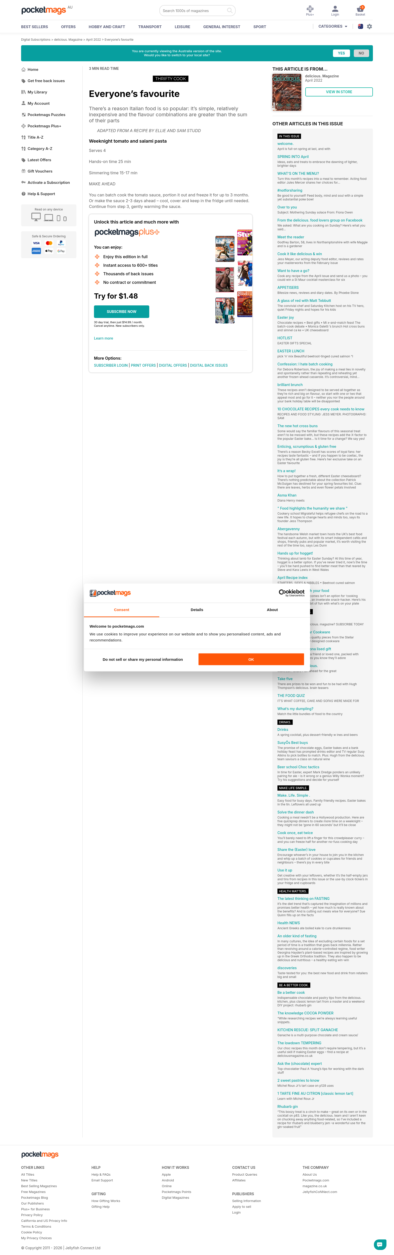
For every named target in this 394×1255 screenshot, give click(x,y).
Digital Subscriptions (36, 39)
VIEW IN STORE (339, 92)
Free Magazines (33, 1192)
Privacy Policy (32, 1215)
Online (167, 1186)
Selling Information (246, 1201)
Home (29, 69)
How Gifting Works (105, 1201)
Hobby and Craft (107, 26)
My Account (35, 103)
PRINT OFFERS (143, 365)
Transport (150, 26)
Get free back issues (43, 80)
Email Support (102, 1180)
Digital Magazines (175, 1197)
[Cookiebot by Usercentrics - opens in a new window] (283, 593)
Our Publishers (32, 1203)
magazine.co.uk (315, 1186)
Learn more (103, 338)
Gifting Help (100, 1207)
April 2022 (93, 39)
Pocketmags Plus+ (41, 126)
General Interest (221, 26)
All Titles (27, 1174)
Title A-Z (32, 137)
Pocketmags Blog (34, 1197)
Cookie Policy (31, 1232)
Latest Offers (36, 159)
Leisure (182, 26)
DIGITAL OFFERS (173, 365)
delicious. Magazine (68, 39)
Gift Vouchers (37, 171)
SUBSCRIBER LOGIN (111, 365)
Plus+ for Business (35, 1209)
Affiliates (238, 1180)
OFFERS (68, 26)
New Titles (29, 1180)
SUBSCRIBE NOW (121, 311)
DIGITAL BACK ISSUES (209, 365)
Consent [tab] (121, 610)
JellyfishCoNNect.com (320, 1192)
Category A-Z (36, 148)
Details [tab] (197, 610)
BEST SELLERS (34, 26)
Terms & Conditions (36, 1226)
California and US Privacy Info (44, 1221)
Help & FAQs (101, 1174)
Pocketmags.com (316, 1180)
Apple (166, 1174)
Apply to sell (241, 1207)
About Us (310, 1174)
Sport (260, 26)
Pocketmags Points (176, 1192)
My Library (34, 92)
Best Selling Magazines (39, 1186)
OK (251, 659)
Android (168, 1180)
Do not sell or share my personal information (143, 659)
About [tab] (272, 610)
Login (236, 1212)
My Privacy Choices (36, 1238)
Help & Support (38, 193)
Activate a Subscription (45, 182)
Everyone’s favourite (119, 39)
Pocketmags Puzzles (43, 114)
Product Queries (244, 1174)
